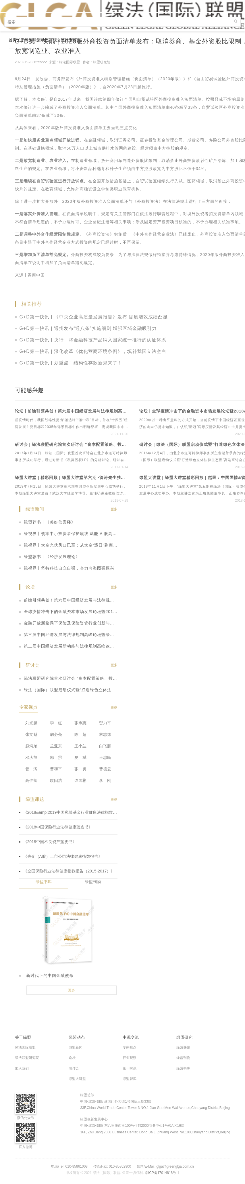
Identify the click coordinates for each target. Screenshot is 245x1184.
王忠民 (105, 757)
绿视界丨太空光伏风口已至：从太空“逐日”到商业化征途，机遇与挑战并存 (68, 545)
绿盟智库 (129, 1079)
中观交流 (57, 40)
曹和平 (56, 769)
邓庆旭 (31, 757)
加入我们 (22, 1068)
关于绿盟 (25, 40)
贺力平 (105, 723)
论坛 (72, 1058)
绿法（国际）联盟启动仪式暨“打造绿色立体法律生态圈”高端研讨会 (68, 690)
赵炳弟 (31, 746)
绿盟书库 (44, 881)
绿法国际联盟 (25, 1047)
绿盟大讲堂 (77, 1079)
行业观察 (129, 1058)
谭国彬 (80, 780)
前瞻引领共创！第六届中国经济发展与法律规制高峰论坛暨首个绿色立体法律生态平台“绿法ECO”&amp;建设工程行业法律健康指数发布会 (68, 600)
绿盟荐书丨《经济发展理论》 (49, 556)
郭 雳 (56, 757)
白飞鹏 (105, 746)
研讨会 (74, 1068)
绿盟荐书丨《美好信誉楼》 (47, 522)
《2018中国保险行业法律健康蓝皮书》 (55, 827)
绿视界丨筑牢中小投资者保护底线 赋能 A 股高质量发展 (68, 533)
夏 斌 (80, 757)
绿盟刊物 (93, 881)
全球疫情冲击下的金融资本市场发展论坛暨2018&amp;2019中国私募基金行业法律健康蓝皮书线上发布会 (68, 611)
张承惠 (80, 723)
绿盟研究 (73, 40)
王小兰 (80, 746)
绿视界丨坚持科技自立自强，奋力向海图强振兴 (66, 568)
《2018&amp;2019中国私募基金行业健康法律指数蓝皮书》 (74, 812)
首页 (13, 40)
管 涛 (31, 769)
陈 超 (80, 734)
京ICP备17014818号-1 (162, 1173)
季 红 (56, 723)
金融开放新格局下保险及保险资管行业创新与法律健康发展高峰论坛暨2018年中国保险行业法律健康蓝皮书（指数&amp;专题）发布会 (68, 623)
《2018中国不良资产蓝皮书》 (47, 841)
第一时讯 (129, 1068)
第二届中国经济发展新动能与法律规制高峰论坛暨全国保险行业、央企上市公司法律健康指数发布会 (68, 646)
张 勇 (80, 769)
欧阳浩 (56, 780)
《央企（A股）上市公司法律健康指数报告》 (60, 856)
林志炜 (105, 734)
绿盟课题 (183, 1047)
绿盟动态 (41, 40)
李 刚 (105, 780)
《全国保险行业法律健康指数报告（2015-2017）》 (67, 871)
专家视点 (129, 1047)
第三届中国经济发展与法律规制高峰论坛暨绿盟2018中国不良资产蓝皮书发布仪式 (68, 634)
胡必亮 (56, 734)
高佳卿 (31, 780)
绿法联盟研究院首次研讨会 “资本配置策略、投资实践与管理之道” (68, 678)
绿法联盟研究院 (27, 1058)
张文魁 (31, 734)
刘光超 (31, 723)
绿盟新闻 (75, 1047)
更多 (114, 509)
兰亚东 (56, 746)
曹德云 (105, 769)
